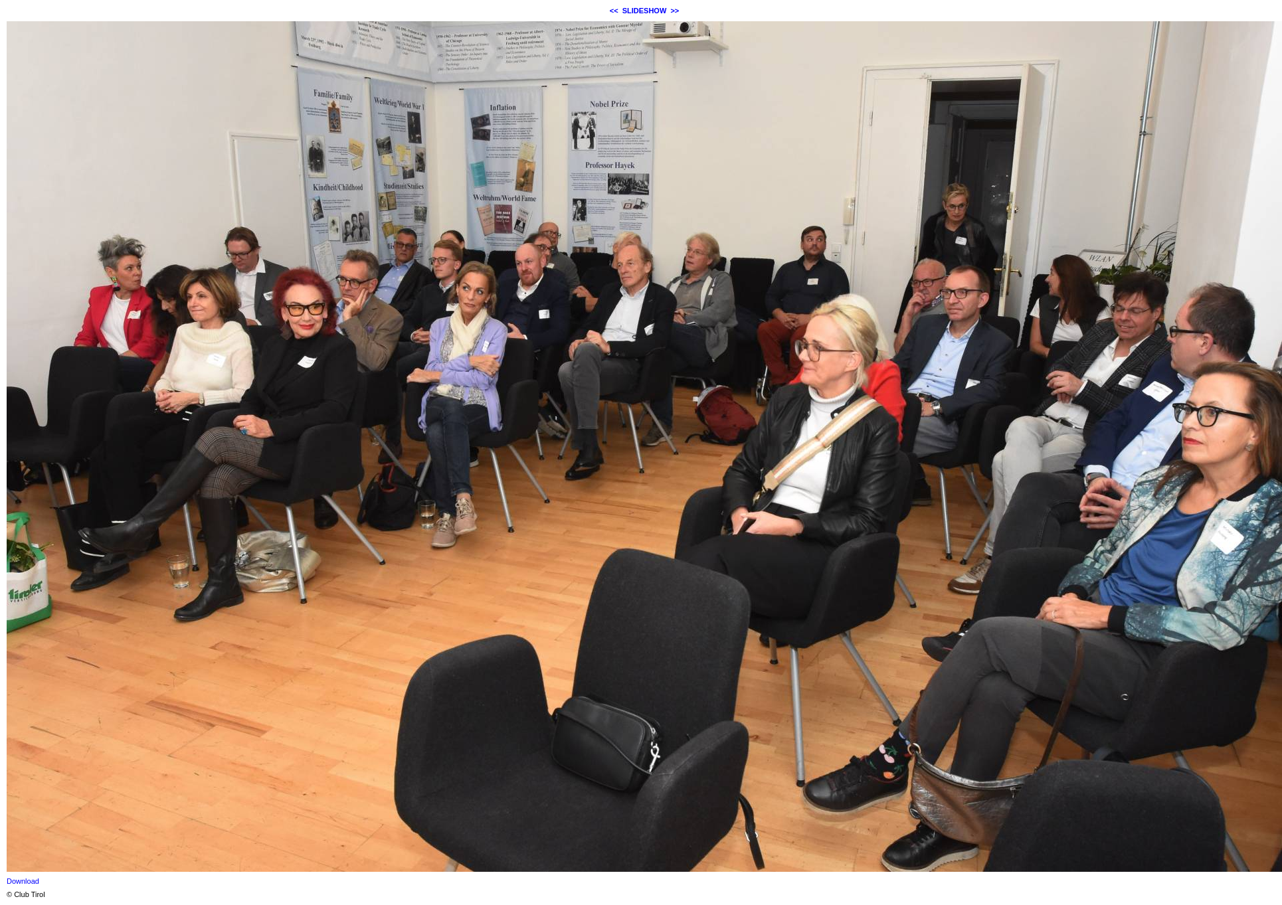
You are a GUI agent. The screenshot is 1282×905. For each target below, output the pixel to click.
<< (614, 11)
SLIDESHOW (644, 11)
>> (674, 11)
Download (23, 881)
